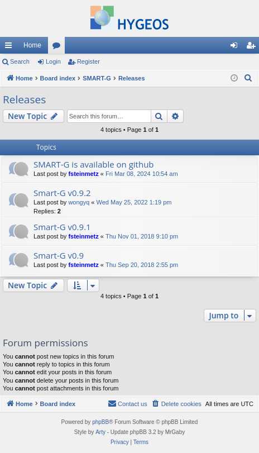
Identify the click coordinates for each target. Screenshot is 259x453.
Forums (58, 47)
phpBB (100, 422)
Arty (100, 432)
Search (20, 61)
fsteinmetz (83, 173)
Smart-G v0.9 (58, 255)
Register (88, 61)
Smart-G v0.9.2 (62, 192)
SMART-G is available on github (93, 164)
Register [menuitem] (253, 47)
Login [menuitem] (236, 47)
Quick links (10, 47)
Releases (24, 99)
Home (32, 45)
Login (53, 61)
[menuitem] (248, 78)
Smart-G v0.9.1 (62, 226)
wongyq (78, 202)
